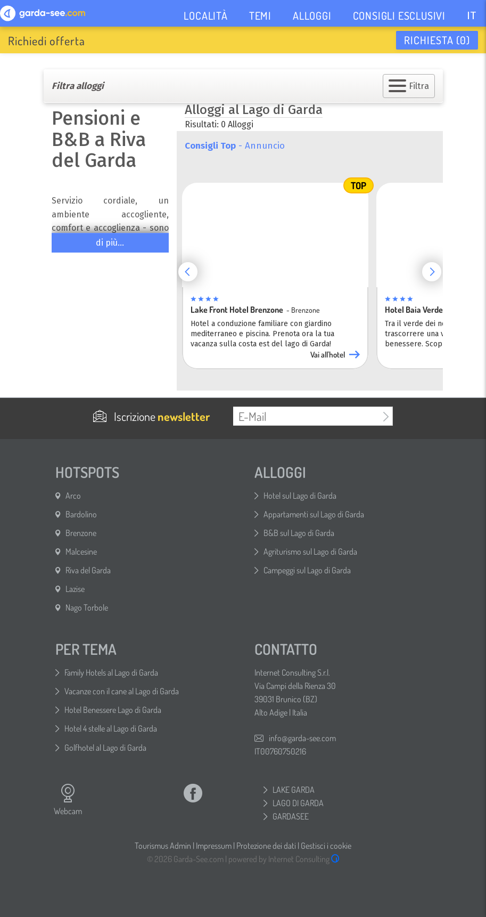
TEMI (260, 15)
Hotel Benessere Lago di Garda (112, 709)
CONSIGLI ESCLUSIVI (399, 15)
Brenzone (80, 533)
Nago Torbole (86, 607)
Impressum (214, 845)
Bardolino (81, 514)
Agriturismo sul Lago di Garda (310, 551)
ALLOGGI (312, 15)
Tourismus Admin (163, 845)
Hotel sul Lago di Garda (299, 495)
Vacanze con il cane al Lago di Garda (121, 691)
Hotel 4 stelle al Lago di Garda (110, 728)
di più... (110, 243)
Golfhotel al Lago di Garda (105, 747)
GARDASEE (291, 816)
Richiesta (437, 40)
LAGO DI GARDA (298, 803)
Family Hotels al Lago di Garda (111, 672)
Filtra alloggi (78, 86)
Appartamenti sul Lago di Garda (313, 514)
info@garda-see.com (302, 738)
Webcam (68, 799)
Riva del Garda (88, 570)
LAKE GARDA (294, 789)
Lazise (75, 588)
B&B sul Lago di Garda (298, 533)
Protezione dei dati (266, 845)
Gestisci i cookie (326, 845)
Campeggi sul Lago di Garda (307, 570)
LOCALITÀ (205, 15)
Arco (73, 495)
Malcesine (81, 551)
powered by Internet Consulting (284, 859)
